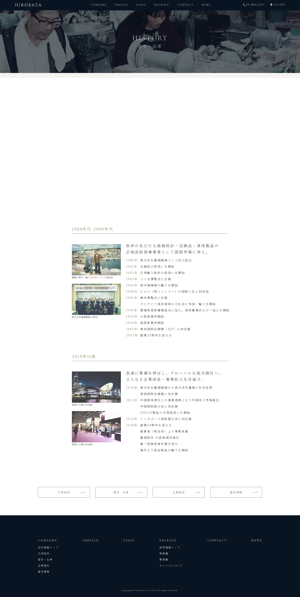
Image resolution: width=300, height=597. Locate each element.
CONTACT (185, 4)
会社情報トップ (48, 547)
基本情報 (236, 492)
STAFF (141, 4)
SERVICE (121, 4)
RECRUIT (161, 4)
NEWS (206, 4)
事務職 (163, 559)
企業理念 (178, 492)
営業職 (163, 553)
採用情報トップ (169, 547)
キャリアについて (171, 565)
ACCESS (279, 4)
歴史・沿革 (121, 492)
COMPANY (98, 4)
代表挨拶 (64, 492)
